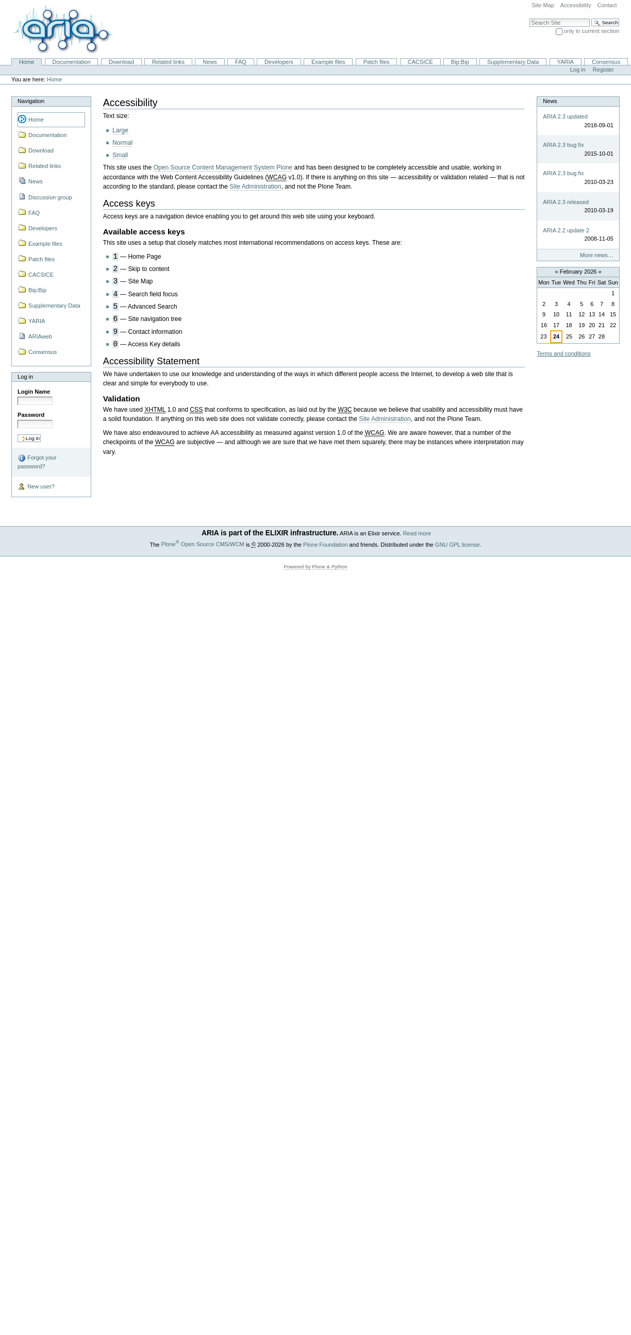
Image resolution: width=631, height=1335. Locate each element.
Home (26, 62)
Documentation (71, 62)
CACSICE (420, 62)
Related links (168, 62)
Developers (278, 62)
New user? (36, 487)
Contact (607, 5)
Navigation (31, 101)
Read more (417, 533)
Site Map (543, 5)
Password (31, 415)
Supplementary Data (513, 62)
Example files (328, 62)
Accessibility (575, 5)
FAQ (240, 62)
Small (120, 155)
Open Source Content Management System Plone (223, 167)
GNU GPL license (457, 544)
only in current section (591, 31)
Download (121, 62)
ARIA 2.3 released (566, 202)
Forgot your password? (37, 461)
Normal (122, 142)
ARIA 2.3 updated (565, 116)
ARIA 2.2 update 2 (566, 230)
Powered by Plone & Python (315, 566)
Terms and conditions (563, 353)
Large (120, 130)
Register (603, 69)
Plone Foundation (325, 544)
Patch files (376, 62)
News (210, 62)
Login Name (34, 391)
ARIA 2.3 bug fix (563, 145)
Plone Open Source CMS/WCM (202, 544)
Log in (578, 69)
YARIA (565, 62)
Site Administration (255, 186)
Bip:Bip (460, 62)
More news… (596, 255)
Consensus (606, 62)
